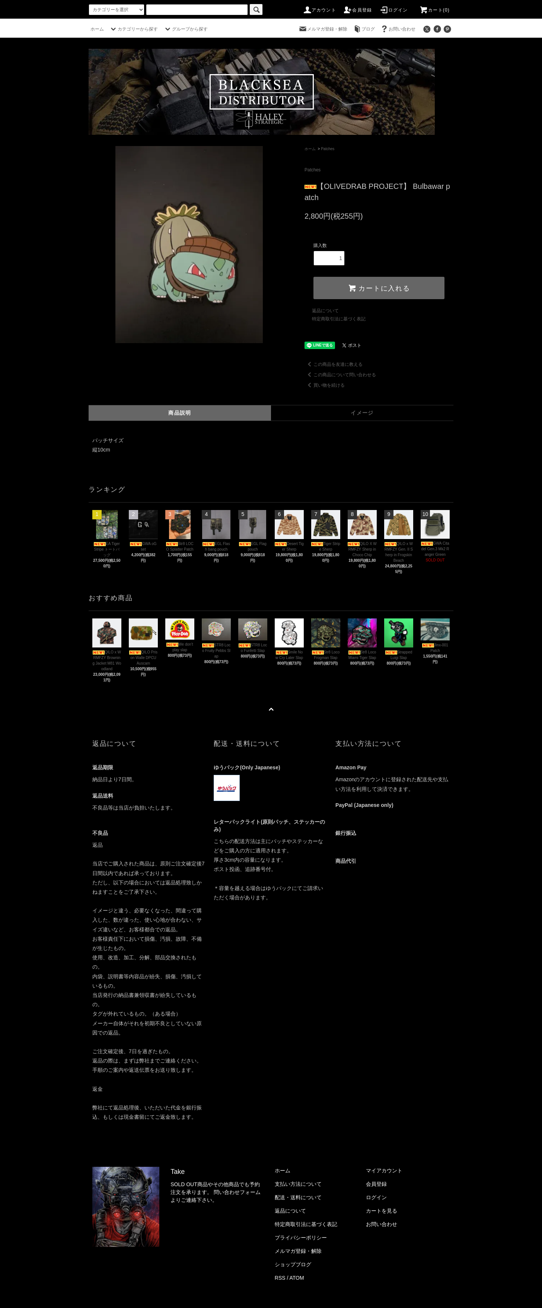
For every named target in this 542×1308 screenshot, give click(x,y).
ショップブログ (293, 1264)
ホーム (97, 29)
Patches (327, 149)
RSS (280, 1278)
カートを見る (381, 1211)
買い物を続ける (325, 385)
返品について (325, 310)
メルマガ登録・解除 (322, 29)
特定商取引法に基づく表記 (339, 319)
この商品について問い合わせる (340, 374)
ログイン (393, 10)
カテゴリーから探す (133, 29)
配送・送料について (298, 1197)
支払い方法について (298, 1184)
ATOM (297, 1278)
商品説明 (179, 413)
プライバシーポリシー (301, 1238)
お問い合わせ (397, 29)
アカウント (319, 10)
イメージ (362, 413)
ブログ (364, 29)
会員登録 (357, 10)
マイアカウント (384, 1171)
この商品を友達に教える (334, 364)
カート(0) (434, 10)
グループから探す (185, 29)
